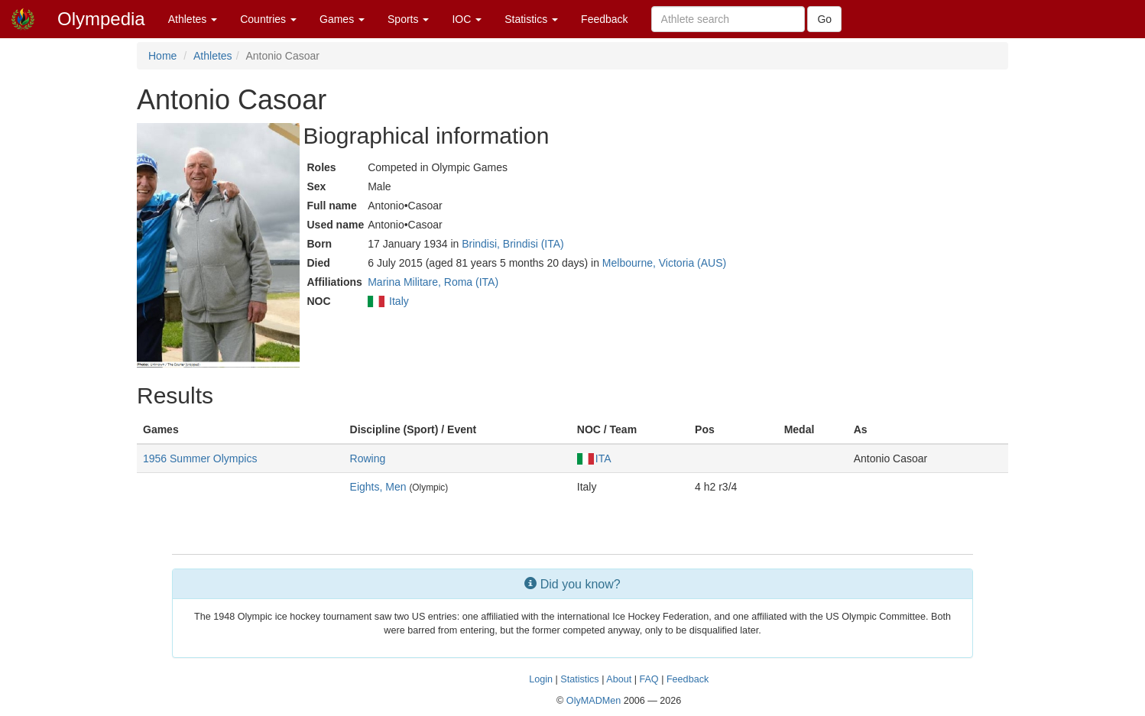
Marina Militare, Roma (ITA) (433, 282)
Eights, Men (378, 487)
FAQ (648, 679)
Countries (268, 19)
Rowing (368, 458)
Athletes (192, 19)
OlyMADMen (593, 700)
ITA (594, 458)
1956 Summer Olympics (200, 458)
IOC (467, 19)
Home (162, 56)
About (618, 679)
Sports (408, 19)
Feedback (604, 19)
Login (541, 679)
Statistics (531, 19)
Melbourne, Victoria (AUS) (664, 263)
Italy (399, 301)
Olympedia (101, 18)
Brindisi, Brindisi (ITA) (513, 244)
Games (342, 19)
